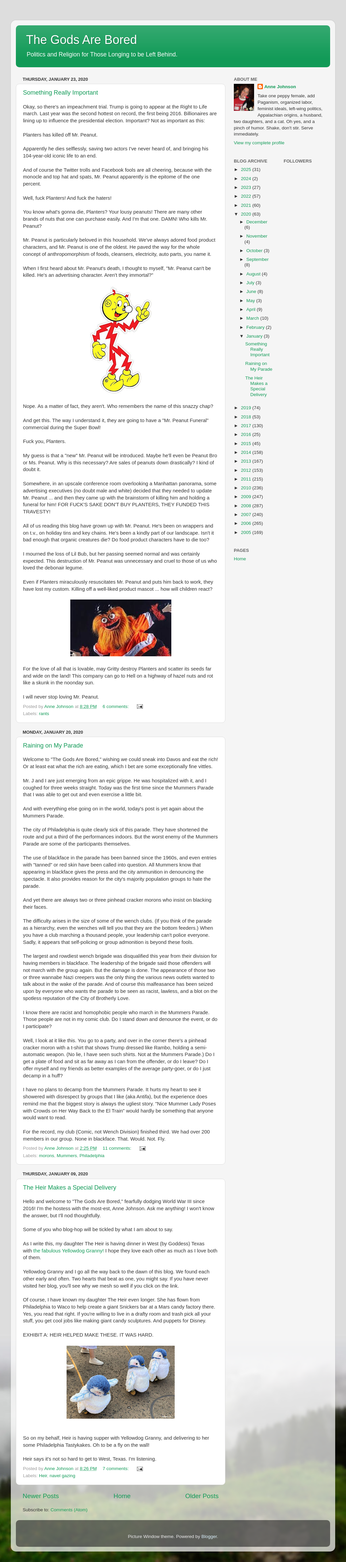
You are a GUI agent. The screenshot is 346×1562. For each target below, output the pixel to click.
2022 (246, 196)
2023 (246, 187)
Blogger (209, 1536)
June (251, 291)
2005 (246, 532)
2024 (246, 178)
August (254, 273)
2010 (246, 487)
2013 (246, 461)
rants (44, 713)
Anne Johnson (280, 86)
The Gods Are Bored (81, 40)
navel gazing (62, 1475)
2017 (246, 425)
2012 (246, 470)
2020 (246, 214)
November (256, 236)
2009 (246, 496)
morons (46, 1155)
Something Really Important (60, 92)
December (256, 221)
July (251, 282)
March (253, 318)
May (251, 300)
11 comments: (118, 1148)
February (256, 327)
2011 (246, 479)
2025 (246, 169)
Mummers (67, 1155)
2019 (246, 407)
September (257, 259)
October (255, 250)
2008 (246, 505)
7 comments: (116, 1468)
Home (122, 1495)
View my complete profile (259, 142)
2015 (246, 443)
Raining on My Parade (53, 745)
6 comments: (116, 706)
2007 (246, 514)
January (255, 336)
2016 (246, 434)
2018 (246, 416)
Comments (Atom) (69, 1509)
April (251, 309)
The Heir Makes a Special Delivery (69, 1187)
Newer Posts (41, 1495)
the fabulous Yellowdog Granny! (68, 1250)
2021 (246, 205)
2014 (246, 452)
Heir (43, 1475)
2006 (246, 523)
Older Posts (202, 1495)
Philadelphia (91, 1155)
